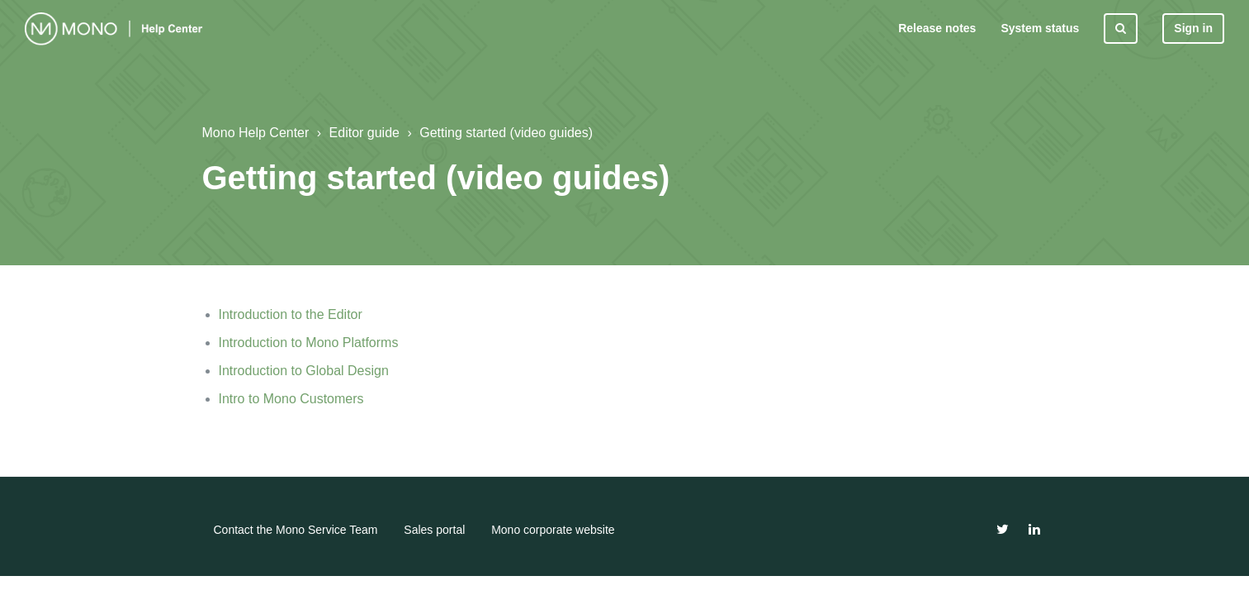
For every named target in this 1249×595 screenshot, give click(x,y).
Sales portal (434, 529)
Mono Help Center (256, 133)
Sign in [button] (1193, 28)
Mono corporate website (552, 529)
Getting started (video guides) (506, 133)
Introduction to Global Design (304, 371)
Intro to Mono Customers (291, 399)
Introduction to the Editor (290, 314)
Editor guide (364, 133)
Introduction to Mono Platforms (309, 343)
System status (1040, 28)
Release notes (937, 28)
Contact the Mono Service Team (296, 529)
